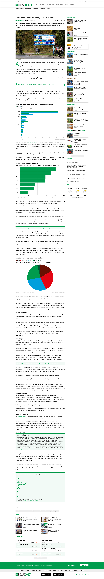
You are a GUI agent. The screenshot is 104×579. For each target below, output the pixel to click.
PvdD (18, 489)
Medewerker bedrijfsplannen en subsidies (76, 174)
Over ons (22, 570)
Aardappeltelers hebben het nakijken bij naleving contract (80, 108)
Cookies (70, 570)
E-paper (87, 1)
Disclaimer (82, 570)
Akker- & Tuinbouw (50, 4)
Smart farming (35, 8)
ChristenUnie (20, 480)
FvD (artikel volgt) (22, 483)
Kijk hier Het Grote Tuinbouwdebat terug (30, 531)
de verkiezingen (32, 142)
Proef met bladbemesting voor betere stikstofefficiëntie (80, 67)
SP (17, 493)
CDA (18, 478)
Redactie (33, 570)
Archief (45, 570)
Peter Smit (27, 20)
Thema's (48, 8)
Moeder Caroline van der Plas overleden (80, 33)
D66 (18, 481)
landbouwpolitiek (38, 511)
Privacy (75, 570)
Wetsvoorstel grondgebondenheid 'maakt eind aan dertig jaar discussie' (40, 363)
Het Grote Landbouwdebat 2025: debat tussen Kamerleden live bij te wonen (30, 519)
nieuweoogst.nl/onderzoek (23, 449)
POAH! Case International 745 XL (81, 54)
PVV (18, 490)
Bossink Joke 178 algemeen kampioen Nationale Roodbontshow (80, 21)
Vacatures (60, 1)
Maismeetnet (42, 8)
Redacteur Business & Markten (73, 161)
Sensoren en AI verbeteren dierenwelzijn (79, 27)
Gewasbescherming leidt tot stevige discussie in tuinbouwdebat (31, 525)
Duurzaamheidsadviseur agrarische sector (76, 170)
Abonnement (77, 1)
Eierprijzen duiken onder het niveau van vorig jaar (80, 125)
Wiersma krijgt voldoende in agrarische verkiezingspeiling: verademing (54, 519)
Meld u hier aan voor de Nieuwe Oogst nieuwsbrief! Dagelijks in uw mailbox (34, 565)
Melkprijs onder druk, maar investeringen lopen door (80, 73)
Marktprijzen (73, 4)
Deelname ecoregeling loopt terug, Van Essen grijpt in (80, 114)
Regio (57, 4)
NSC (18, 487)
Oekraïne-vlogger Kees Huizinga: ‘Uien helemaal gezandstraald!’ (79, 61)
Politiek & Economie (20, 8)
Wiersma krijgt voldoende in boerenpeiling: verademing (36, 228)
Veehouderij (41, 4)
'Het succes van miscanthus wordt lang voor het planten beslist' (80, 88)
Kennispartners (71, 1)
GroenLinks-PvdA (21, 484)
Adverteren (60, 570)
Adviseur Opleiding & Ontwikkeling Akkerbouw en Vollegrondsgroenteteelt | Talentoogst (77, 165)
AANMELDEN (84, 565)
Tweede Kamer (28, 511)
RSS (66, 570)
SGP (18, 492)
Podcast (66, 4)
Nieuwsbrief (83, 1)
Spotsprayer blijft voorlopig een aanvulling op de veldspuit (81, 82)
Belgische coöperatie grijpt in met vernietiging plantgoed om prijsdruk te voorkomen (81, 119)
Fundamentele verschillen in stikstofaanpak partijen (54, 531)
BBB (18, 477)
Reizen (54, 570)
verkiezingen (19, 511)
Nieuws (35, 4)
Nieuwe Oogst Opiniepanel (51, 511)
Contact (28, 570)
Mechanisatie (28, 8)
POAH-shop (65, 1)
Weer (68, 184)
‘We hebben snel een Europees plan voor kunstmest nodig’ (80, 39)
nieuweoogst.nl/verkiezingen (30, 500)
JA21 (18, 486)
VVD (18, 496)
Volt (18, 494)
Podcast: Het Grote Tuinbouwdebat (55, 524)
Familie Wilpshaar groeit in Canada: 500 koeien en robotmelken (80, 93)
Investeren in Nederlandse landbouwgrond (79, 99)
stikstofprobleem (22, 416)
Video (61, 4)
